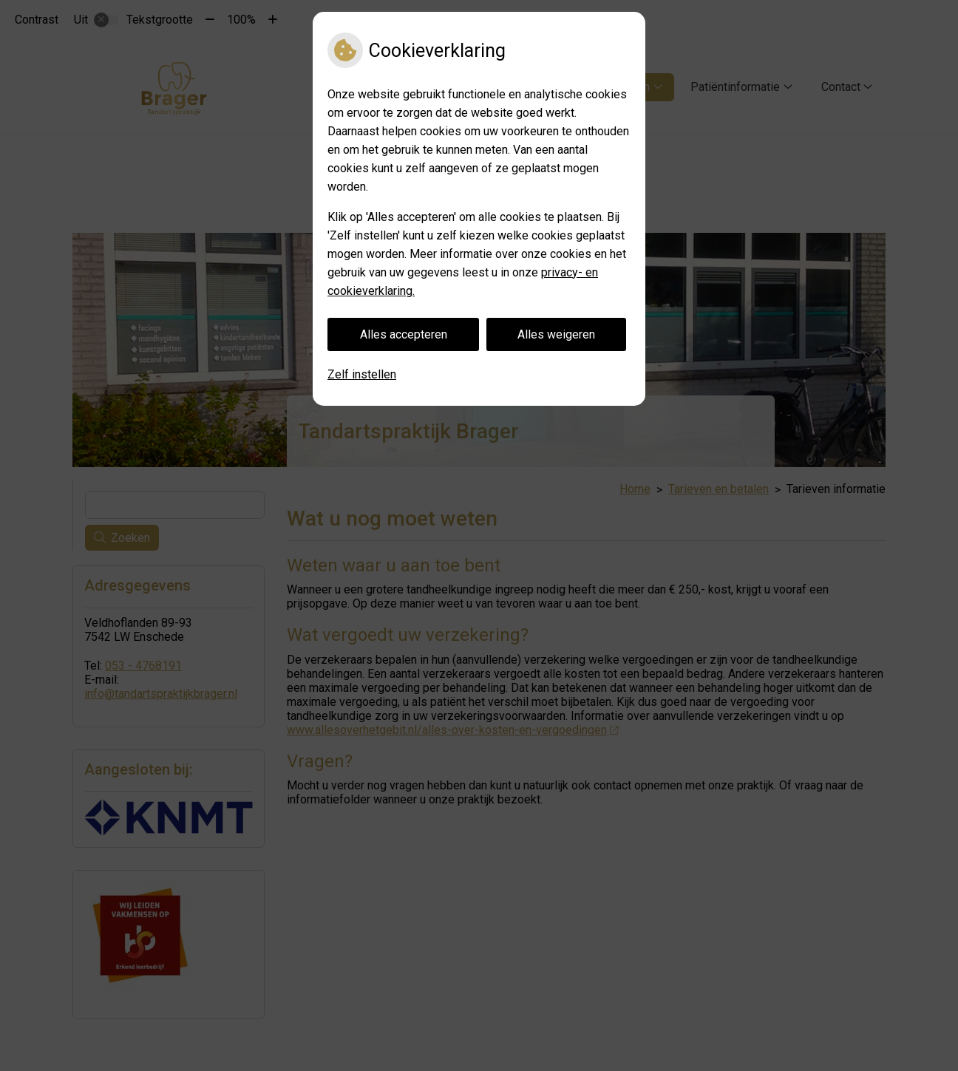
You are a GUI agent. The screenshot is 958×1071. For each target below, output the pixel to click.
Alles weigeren (556, 334)
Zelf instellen (361, 374)
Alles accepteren (403, 334)
